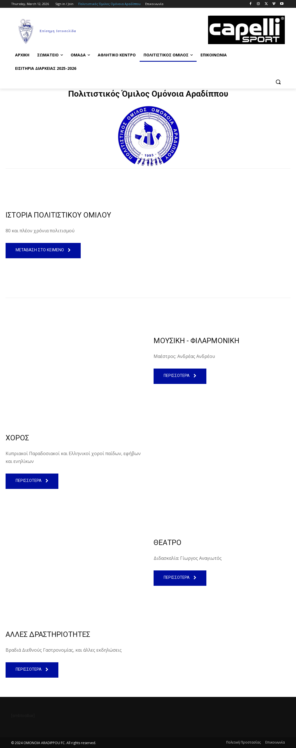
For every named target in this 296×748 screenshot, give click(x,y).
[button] (278, 82)
